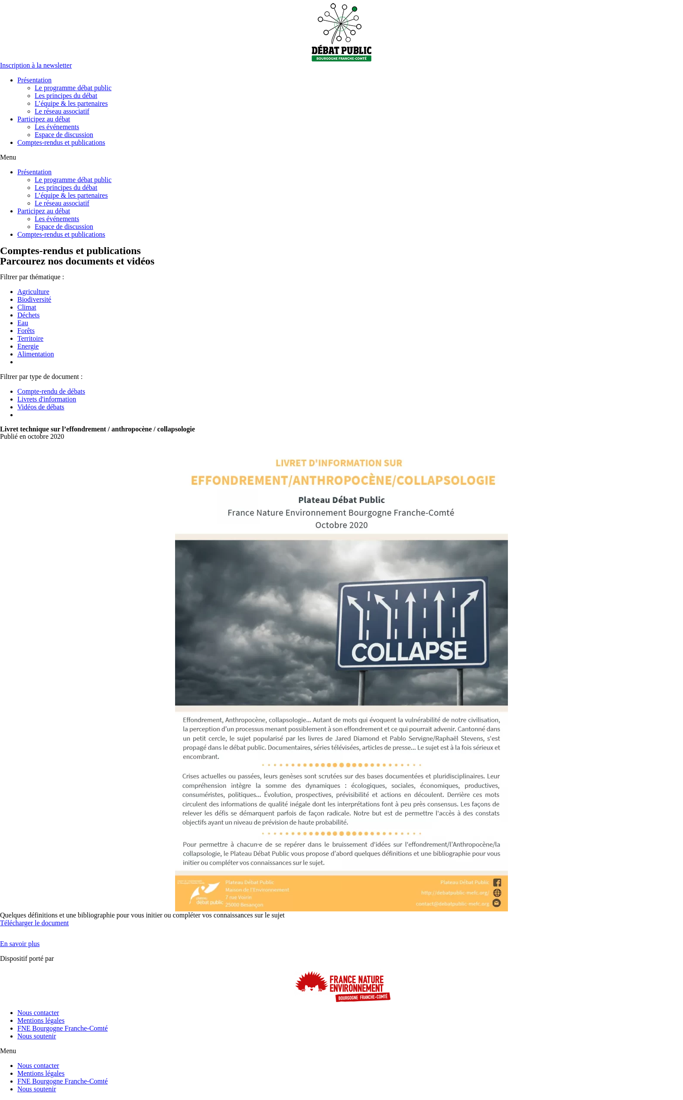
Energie (28, 346)
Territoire (30, 338)
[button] (36, 65)
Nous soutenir (36, 1036)
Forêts (26, 330)
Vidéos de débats (40, 407)
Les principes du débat (66, 95)
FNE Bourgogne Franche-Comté (62, 1028)
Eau (22, 322)
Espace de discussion (64, 134)
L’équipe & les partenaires (71, 103)
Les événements (57, 127)
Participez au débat (43, 119)
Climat (26, 307)
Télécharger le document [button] (34, 923)
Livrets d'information (46, 399)
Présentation (34, 80)
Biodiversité (34, 299)
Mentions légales (41, 1020)
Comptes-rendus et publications (61, 142)
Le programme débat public (73, 87)
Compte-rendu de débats (51, 391)
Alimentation (35, 354)
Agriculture (33, 291)
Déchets (28, 315)
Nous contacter (38, 1012)
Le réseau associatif (62, 111)
